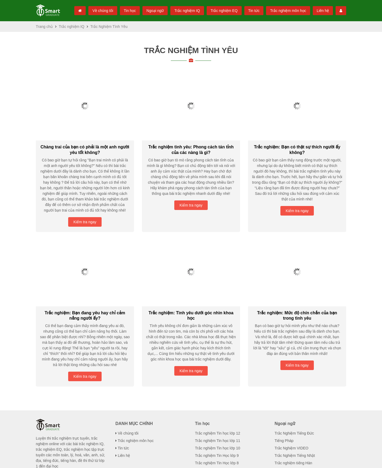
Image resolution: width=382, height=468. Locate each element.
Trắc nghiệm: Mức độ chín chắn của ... (297, 262)
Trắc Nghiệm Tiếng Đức (294, 350)
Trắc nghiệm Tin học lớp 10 (217, 365)
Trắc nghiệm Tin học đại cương (220, 394)
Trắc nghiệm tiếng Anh (293, 387)
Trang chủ (44, 26)
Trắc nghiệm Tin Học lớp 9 (216, 372)
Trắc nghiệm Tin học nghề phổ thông (225, 402)
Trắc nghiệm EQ (221, 10)
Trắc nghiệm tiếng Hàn (293, 379)
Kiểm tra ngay (85, 175)
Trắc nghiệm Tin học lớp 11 (217, 357)
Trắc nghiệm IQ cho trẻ (293, 420)
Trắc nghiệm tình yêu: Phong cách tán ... (191, 144)
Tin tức (252, 10)
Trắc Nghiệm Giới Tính (293, 442)
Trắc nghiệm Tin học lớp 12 (217, 350)
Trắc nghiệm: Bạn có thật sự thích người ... (297, 144)
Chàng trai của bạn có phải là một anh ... (85, 144)
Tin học (125, 10)
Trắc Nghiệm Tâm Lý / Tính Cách (301, 435)
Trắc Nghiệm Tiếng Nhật (294, 372)
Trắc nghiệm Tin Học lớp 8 (216, 379)
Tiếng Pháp (284, 357)
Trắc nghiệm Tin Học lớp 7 (216, 387)
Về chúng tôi (97, 10)
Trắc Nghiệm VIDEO (291, 365)
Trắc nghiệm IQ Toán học (295, 413)
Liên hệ (323, 10)
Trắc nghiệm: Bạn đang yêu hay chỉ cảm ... (85, 262)
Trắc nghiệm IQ (184, 10)
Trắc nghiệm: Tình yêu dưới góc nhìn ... (191, 262)
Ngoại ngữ (151, 10)
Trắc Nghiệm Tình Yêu (191, 50)
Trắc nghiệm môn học (287, 10)
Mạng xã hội (293, 461)
